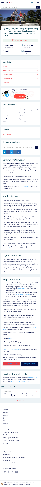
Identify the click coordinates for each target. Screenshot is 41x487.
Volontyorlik (6, 460)
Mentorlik (5, 415)
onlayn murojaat (32, 377)
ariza (10, 338)
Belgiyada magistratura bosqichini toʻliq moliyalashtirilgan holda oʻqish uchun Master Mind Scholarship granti (18, 394)
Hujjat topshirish (20, 78)
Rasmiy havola (11, 364)
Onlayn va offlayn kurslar (10, 451)
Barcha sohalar (7, 134)
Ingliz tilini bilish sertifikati (12, 349)
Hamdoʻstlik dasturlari (9, 462)
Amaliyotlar (6, 454)
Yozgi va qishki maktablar (10, 437)
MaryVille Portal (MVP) (23, 294)
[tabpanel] (20, 393)
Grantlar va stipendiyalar (10, 432)
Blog (4, 418)
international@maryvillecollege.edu (21, 381)
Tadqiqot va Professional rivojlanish (14, 457)
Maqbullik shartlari (20, 70)
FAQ (4, 420)
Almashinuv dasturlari (9, 434)
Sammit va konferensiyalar (11, 440)
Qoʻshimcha (20, 82)
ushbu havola (26, 186)
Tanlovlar (5, 443)
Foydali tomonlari (20, 74)
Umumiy (20, 66)
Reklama (5, 412)
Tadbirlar (5, 423)
